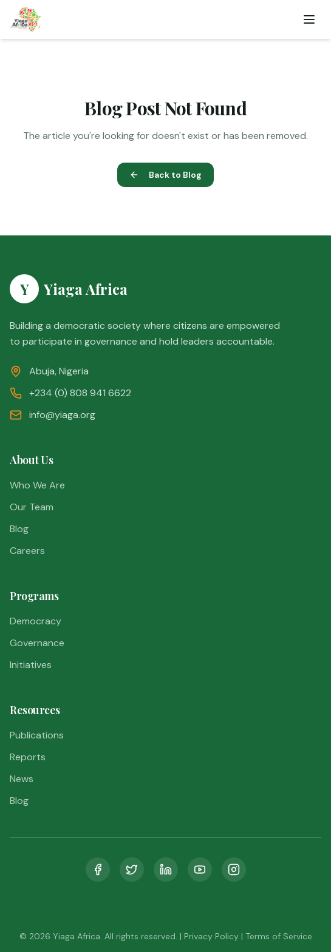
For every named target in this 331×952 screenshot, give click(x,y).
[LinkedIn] (166, 869)
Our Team (31, 507)
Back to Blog (165, 174)
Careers (27, 550)
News (21, 778)
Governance (37, 642)
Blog (19, 528)
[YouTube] (200, 869)
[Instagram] (234, 869)
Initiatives (31, 664)
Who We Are (37, 485)
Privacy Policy (211, 936)
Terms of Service (278, 936)
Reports (28, 757)
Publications (37, 735)
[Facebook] (98, 869)
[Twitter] (132, 869)
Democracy (35, 621)
